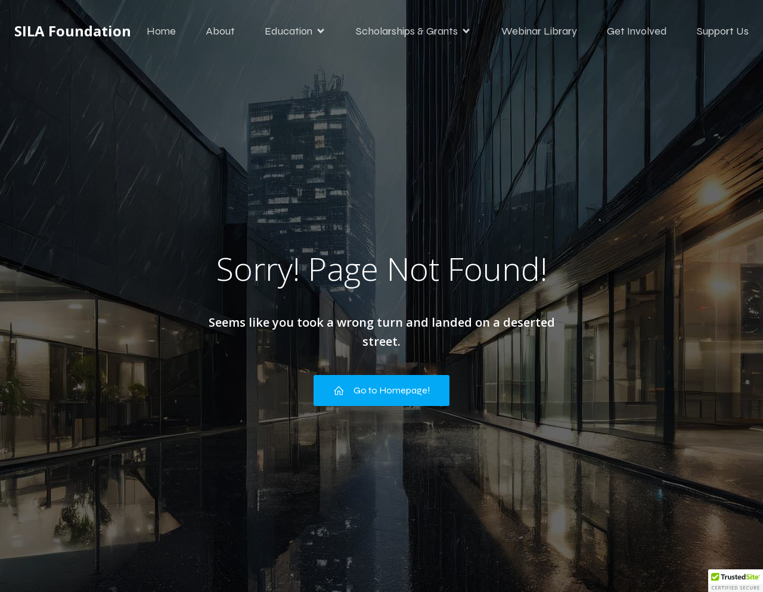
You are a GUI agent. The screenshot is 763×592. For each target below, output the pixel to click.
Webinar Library (539, 32)
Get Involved (637, 32)
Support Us (723, 32)
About (220, 32)
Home (161, 32)
